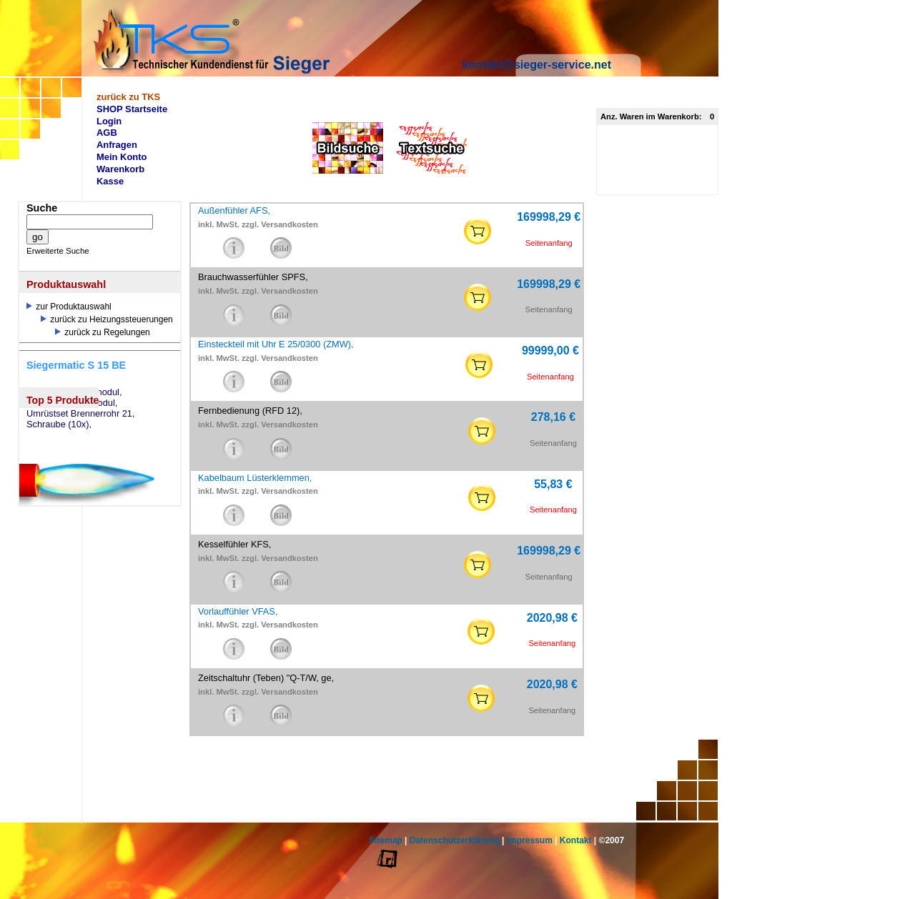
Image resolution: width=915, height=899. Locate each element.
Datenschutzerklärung (455, 840)
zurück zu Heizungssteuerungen (107, 319)
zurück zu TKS (128, 96)
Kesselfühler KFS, (234, 544)
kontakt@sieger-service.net (536, 65)
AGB (107, 132)
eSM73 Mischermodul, (71, 403)
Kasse (110, 181)
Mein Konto (122, 157)
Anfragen (117, 144)
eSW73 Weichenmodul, (74, 392)
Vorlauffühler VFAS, (237, 611)
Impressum (530, 840)
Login (109, 121)
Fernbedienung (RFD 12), (250, 410)
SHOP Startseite (132, 109)
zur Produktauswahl (69, 307)
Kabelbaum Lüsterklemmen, (255, 477)
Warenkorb (120, 169)
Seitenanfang (549, 243)
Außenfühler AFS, (234, 210)
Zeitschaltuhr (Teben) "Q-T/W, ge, (266, 677)
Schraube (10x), (59, 424)
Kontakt (576, 840)
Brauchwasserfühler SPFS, (253, 277)
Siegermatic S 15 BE (76, 365)
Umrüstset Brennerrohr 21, (80, 414)
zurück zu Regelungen (102, 332)
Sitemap (385, 840)
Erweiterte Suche (57, 251)
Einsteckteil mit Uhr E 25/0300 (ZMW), (276, 344)
